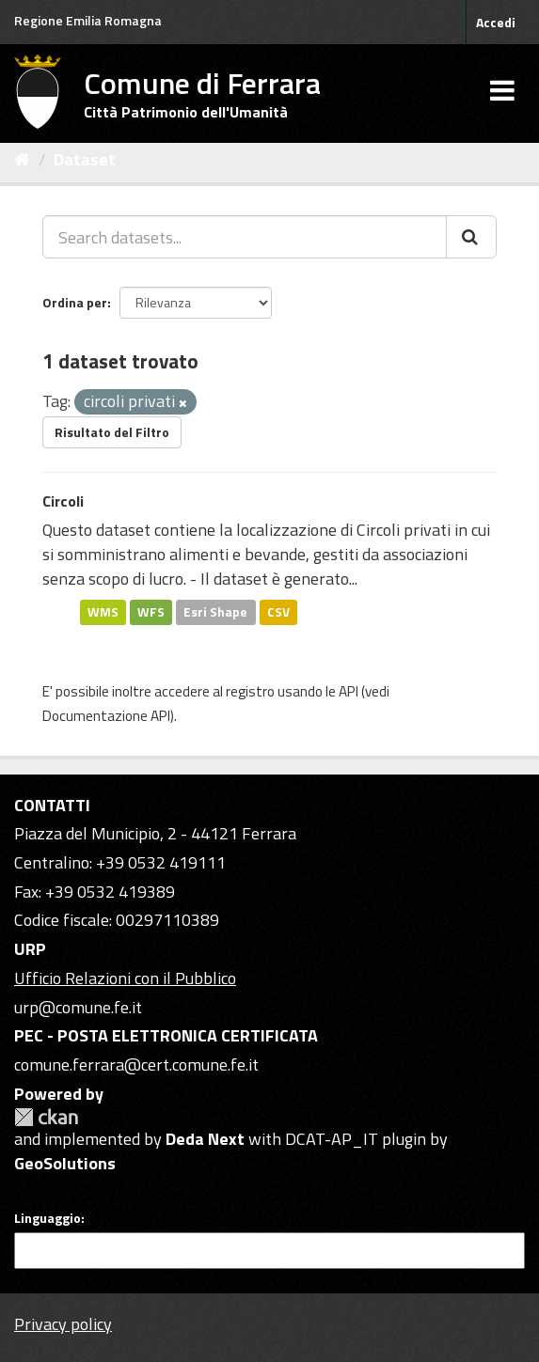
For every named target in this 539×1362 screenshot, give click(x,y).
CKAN (46, 1117)
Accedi (495, 22)
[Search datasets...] (244, 236)
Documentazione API (106, 716)
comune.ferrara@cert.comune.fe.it (136, 1064)
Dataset (85, 159)
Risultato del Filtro (112, 432)
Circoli (63, 501)
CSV (278, 612)
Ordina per (74, 302)
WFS (151, 612)
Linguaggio (47, 1218)
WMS (103, 612)
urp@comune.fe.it (78, 1007)
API (348, 691)
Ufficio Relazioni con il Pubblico (125, 978)
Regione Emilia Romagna (88, 20)
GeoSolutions (65, 1163)
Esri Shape (215, 612)
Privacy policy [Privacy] (63, 1324)
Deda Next (205, 1138)
